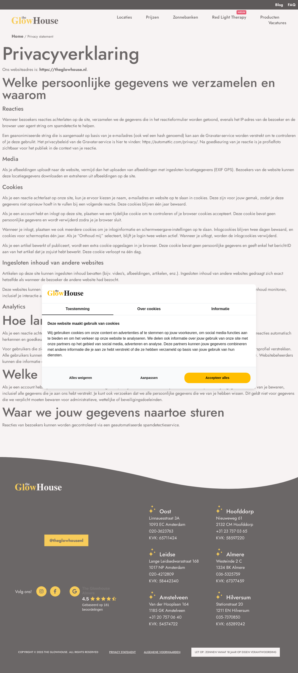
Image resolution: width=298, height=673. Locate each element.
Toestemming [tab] (78, 309)
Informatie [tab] (220, 309)
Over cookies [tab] (149, 309)
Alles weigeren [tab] (80, 378)
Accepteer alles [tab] (218, 378)
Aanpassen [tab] (149, 378)
